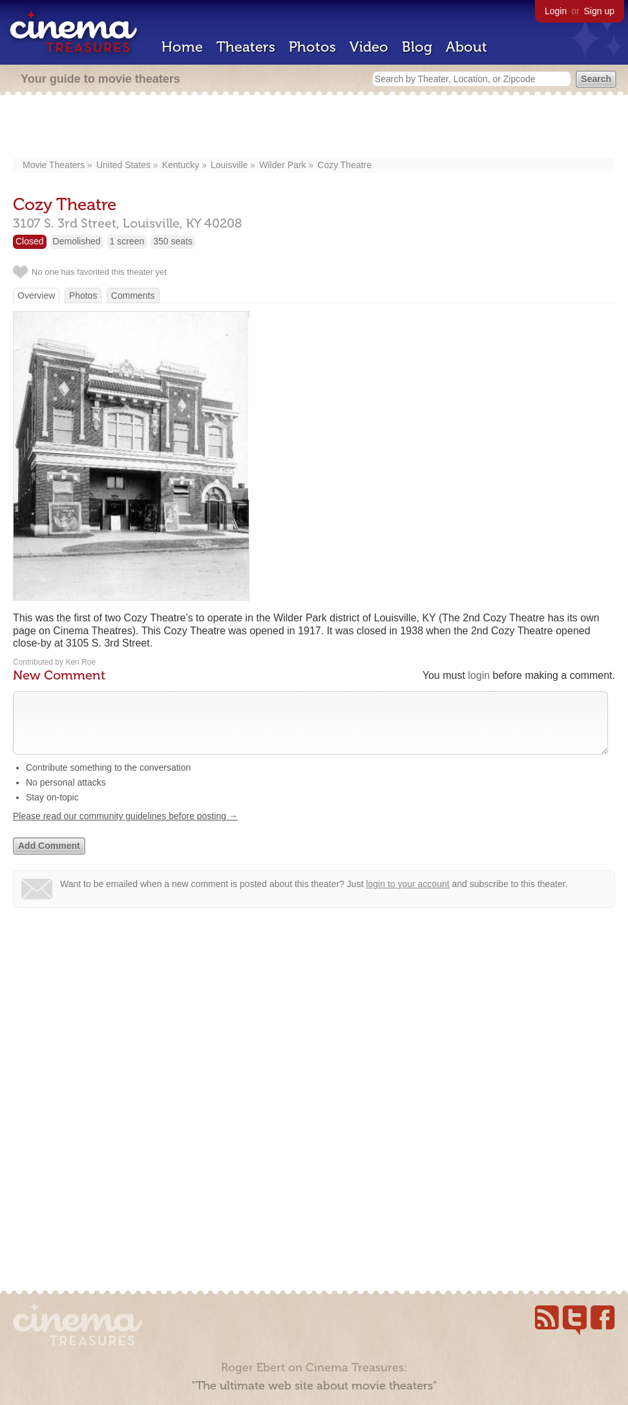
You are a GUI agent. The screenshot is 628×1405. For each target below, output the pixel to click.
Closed (30, 241)
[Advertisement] (314, 127)
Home (182, 47)
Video (369, 47)
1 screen (127, 241)
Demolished (77, 241)
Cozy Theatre (344, 165)
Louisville (229, 165)
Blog (417, 47)
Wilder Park (282, 165)
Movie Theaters (54, 165)
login (479, 675)
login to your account (407, 897)
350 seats (173, 241)
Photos (312, 47)
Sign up (599, 11)
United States (123, 165)
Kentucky (181, 165)
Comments (133, 295)
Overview (36, 295)
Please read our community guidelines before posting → (125, 829)
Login (556, 11)
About (466, 47)
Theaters (245, 47)
